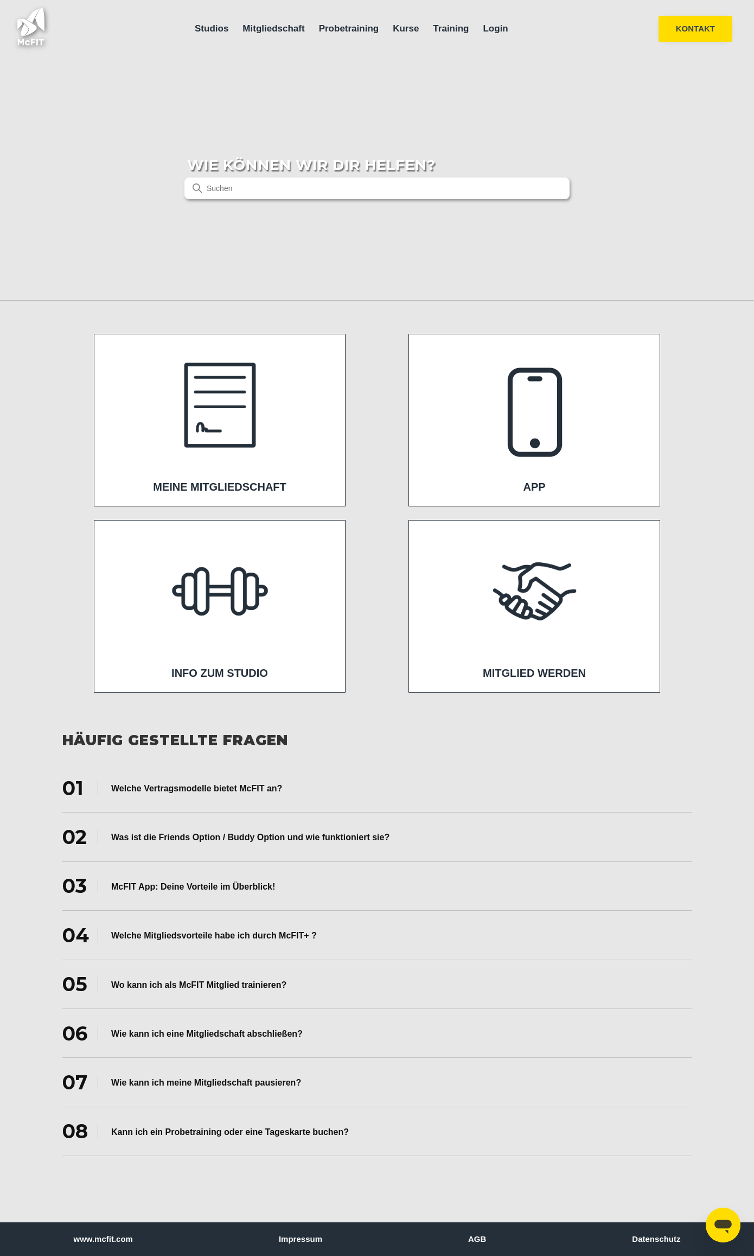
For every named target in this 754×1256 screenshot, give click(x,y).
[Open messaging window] (723, 1225)
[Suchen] (377, 188)
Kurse (406, 28)
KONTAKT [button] (695, 28)
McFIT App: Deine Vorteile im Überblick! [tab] (168, 886)
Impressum (300, 1239)
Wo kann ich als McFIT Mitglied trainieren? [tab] (174, 984)
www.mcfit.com (103, 1239)
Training (451, 28)
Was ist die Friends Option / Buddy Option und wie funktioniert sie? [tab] (225, 837)
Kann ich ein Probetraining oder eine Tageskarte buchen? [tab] (205, 1131)
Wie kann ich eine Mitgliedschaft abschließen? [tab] (182, 1033)
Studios (211, 28)
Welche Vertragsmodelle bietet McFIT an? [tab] (172, 788)
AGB (477, 1239)
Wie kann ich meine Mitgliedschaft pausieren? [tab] (181, 1082)
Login (495, 28)
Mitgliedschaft (273, 28)
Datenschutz (656, 1239)
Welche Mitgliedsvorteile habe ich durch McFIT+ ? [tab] (189, 935)
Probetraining (349, 28)
